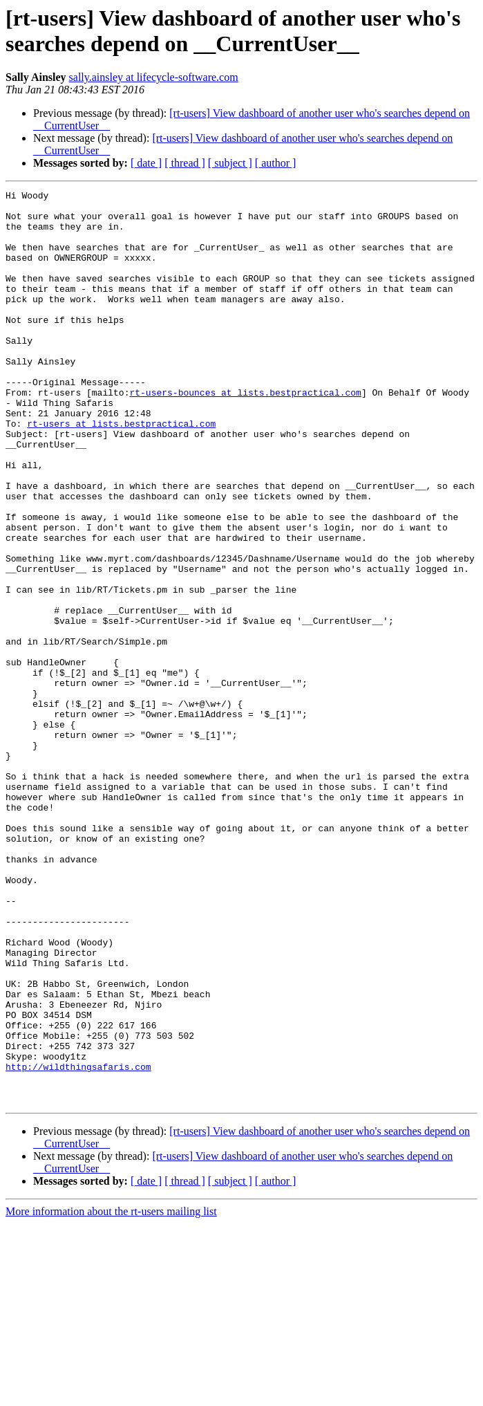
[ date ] (146, 163)
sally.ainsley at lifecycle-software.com (153, 77)
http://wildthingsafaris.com (78, 1243)
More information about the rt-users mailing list (111, 1394)
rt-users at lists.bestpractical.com (121, 471)
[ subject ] (230, 163)
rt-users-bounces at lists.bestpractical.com (245, 433)
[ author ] (275, 163)
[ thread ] (184, 163)
